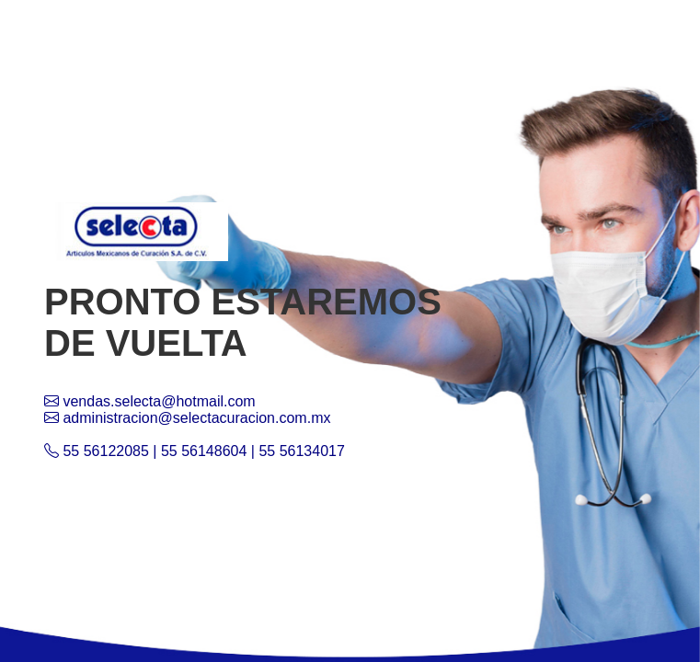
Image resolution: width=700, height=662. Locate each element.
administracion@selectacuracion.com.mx (187, 418)
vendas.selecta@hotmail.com (150, 401)
